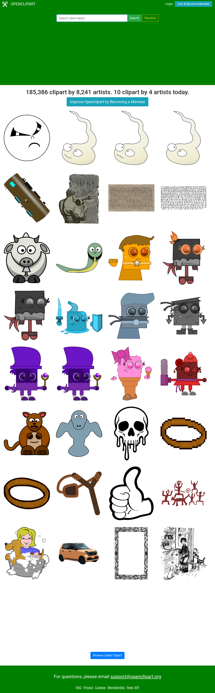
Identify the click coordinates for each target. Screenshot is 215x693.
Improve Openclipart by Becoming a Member (107, 102)
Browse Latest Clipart (107, 655)
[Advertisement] (107, 53)
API (136, 687)
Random (150, 18)
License (100, 687)
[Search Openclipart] (92, 18)
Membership (116, 687)
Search (134, 18)
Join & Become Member (193, 4)
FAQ (78, 687)
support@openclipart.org (135, 676)
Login (169, 4)
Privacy (88, 687)
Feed (130, 687)
